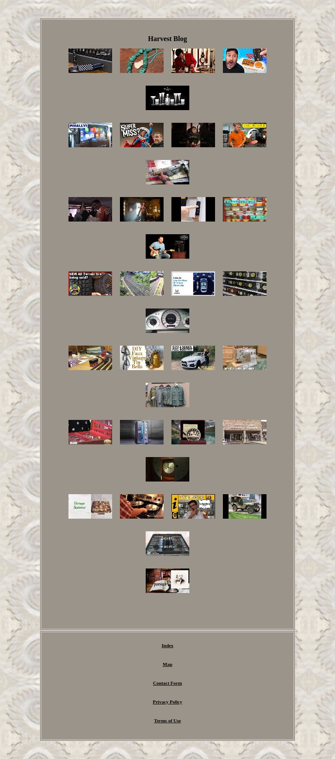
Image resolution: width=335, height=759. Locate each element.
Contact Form (167, 683)
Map (167, 664)
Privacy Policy (167, 701)
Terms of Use (167, 720)
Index (168, 645)
